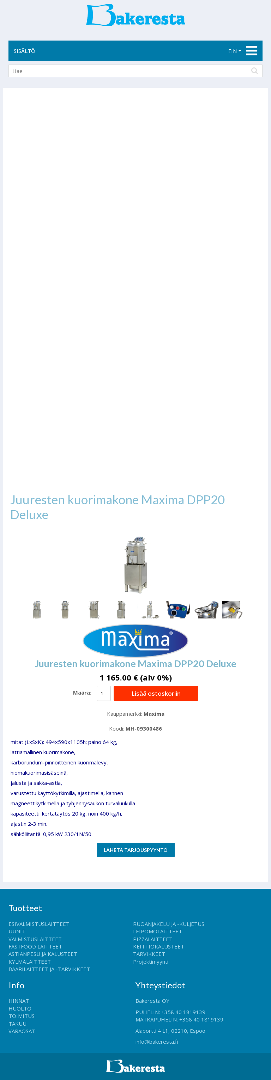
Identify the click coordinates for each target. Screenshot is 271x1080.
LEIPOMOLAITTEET (157, 931)
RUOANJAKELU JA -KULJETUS (168, 923)
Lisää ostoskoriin (156, 693)
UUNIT (16, 931)
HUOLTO (19, 1008)
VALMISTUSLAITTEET (35, 938)
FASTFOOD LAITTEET (35, 946)
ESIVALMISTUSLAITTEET (39, 923)
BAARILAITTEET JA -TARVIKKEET (49, 968)
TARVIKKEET (149, 953)
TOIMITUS (21, 1015)
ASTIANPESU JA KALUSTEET (42, 953)
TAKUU (17, 1023)
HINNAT (18, 1000)
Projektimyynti (150, 961)
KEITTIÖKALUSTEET (158, 946)
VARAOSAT (21, 1031)
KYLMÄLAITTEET (29, 961)
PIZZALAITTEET (153, 938)
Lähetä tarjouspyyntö (136, 850)
